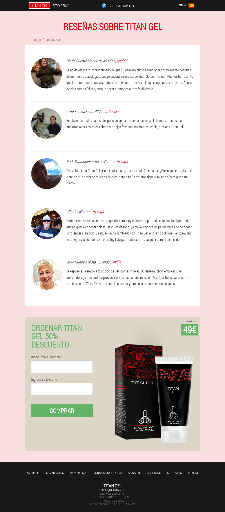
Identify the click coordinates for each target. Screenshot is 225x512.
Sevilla (113, 111)
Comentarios (55, 473)
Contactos (174, 473)
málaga (122, 161)
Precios (193, 473)
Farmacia (33, 473)
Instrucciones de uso (107, 473)
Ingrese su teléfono (44, 379)
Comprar (62, 411)
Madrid (122, 60)
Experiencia (78, 473)
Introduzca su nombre (46, 357)
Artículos (154, 473)
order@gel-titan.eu (113, 490)
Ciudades (134, 473)
